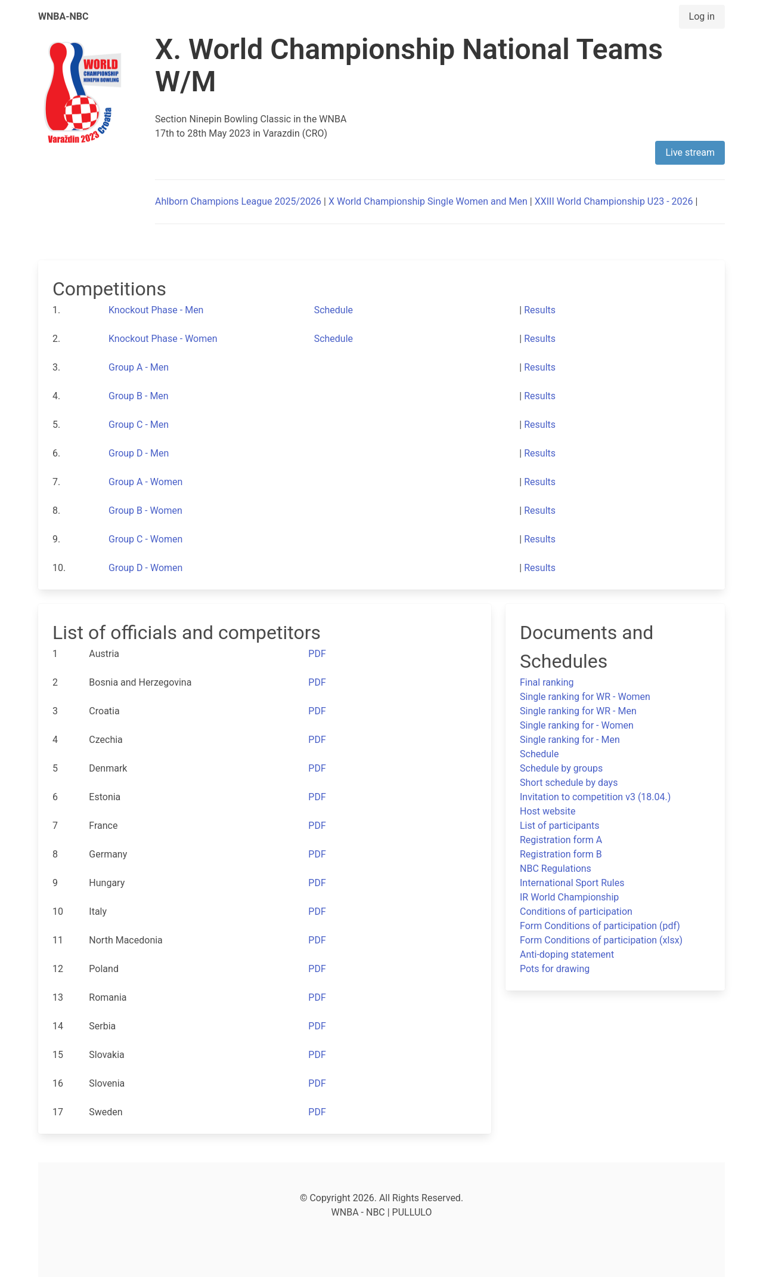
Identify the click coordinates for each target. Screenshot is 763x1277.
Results (540, 310)
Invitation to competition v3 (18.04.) (595, 797)
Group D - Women (145, 567)
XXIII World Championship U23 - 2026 (614, 201)
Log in (702, 16)
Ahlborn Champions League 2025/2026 (238, 201)
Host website (547, 811)
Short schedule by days (569, 782)
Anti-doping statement (567, 954)
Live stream (690, 152)
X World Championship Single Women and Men (428, 201)
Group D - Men (138, 453)
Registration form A (561, 840)
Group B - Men (138, 396)
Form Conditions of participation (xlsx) (601, 940)
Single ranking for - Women (577, 725)
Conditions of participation (576, 911)
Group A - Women (145, 482)
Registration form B (561, 854)
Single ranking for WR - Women (585, 696)
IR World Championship (569, 897)
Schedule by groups (561, 768)
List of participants (560, 825)
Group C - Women (145, 539)
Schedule (333, 310)
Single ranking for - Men (570, 739)
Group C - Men (138, 424)
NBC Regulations (555, 868)
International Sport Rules (572, 883)
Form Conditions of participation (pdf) (600, 925)
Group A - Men (138, 367)
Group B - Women (145, 510)
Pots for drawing (555, 968)
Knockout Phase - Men (155, 310)
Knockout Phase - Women (163, 338)
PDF (316, 653)
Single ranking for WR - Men (578, 711)
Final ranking (547, 682)
